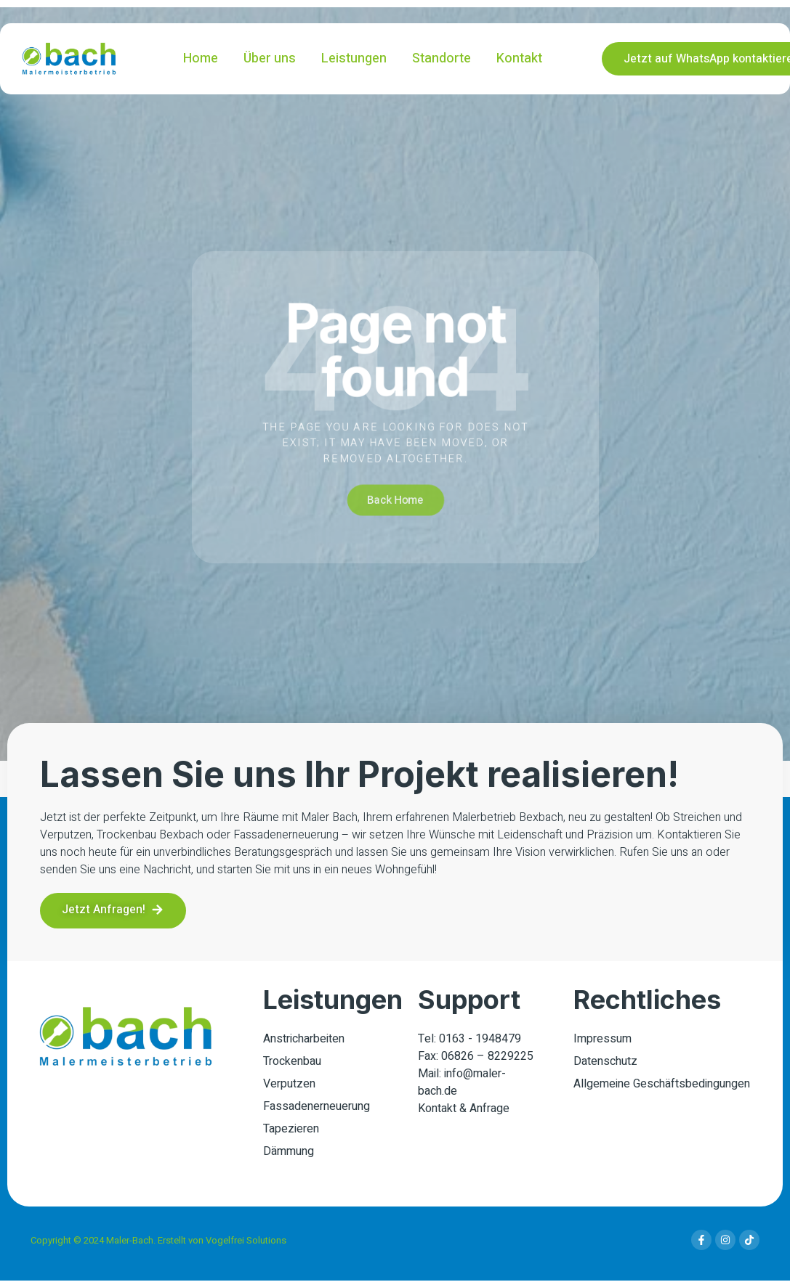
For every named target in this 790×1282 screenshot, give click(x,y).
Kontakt (519, 58)
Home (200, 58)
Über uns (269, 58)
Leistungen (354, 58)
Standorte (441, 58)
